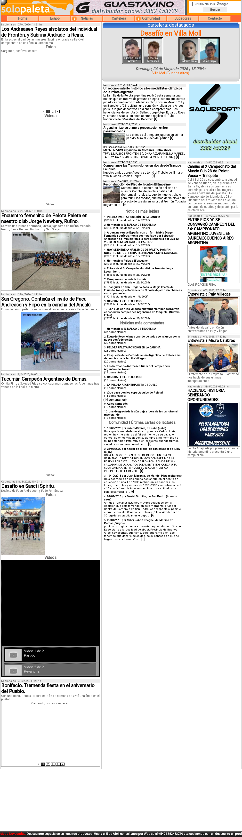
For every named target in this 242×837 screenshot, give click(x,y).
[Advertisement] (171, 579)
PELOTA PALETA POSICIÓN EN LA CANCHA (133, 217)
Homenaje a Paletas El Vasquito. (127, 260)
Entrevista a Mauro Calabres (211, 340)
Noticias (87, 18)
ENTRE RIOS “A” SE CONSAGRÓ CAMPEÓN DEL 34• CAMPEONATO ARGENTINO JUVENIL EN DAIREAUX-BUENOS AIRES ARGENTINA (211, 231)
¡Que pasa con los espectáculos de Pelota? (135, 392)
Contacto (215, 18)
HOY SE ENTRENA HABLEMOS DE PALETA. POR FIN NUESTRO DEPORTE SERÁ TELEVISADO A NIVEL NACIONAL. (141, 251)
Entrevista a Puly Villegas (209, 294)
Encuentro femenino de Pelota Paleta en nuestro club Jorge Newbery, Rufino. (44, 218)
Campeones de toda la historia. (127, 279)
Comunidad (151, 18)
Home (22, 18)
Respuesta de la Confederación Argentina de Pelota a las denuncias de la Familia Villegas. (142, 357)
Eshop (55, 18)
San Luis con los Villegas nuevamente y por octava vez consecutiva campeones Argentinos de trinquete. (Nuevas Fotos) (141, 312)
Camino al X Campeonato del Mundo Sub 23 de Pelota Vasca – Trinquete (211, 171)
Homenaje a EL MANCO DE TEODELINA (131, 224)
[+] (155, 119)
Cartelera (119, 18)
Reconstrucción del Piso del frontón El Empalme (136, 184)
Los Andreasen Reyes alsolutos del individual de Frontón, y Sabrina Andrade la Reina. (49, 32)
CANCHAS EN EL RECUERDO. (124, 301)
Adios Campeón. (117, 403)
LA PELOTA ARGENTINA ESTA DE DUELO (132, 384)
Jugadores (183, 18)
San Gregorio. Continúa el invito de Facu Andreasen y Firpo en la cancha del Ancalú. (46, 302)
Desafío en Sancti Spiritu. (28, 486)
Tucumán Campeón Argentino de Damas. (44, 379)
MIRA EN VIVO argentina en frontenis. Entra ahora (137, 150)
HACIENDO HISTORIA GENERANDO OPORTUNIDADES (206, 395)
